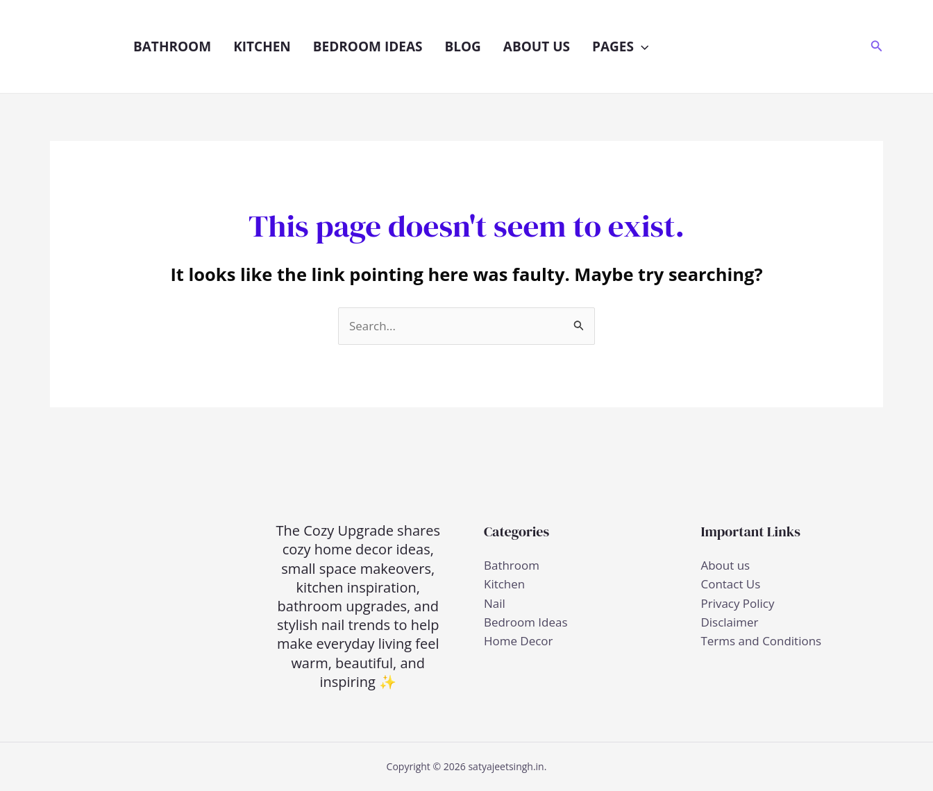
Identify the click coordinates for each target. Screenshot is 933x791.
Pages (620, 46)
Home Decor (518, 641)
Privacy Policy (738, 603)
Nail (494, 603)
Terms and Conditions (761, 641)
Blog (462, 46)
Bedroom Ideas (368, 46)
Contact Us (731, 585)
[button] (641, 46)
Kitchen (262, 46)
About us (536, 46)
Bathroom (172, 46)
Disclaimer (730, 622)
